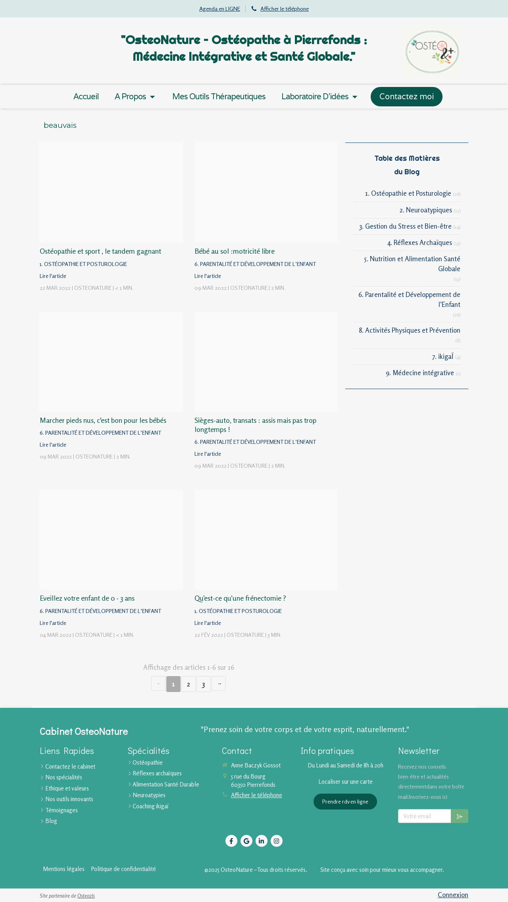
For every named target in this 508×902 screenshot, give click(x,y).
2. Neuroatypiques (426, 210)
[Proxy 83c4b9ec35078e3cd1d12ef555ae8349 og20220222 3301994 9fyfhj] (265, 540)
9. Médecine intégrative (420, 372)
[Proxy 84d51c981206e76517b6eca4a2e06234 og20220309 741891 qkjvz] (111, 362)
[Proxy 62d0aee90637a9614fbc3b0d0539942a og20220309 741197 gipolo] (265, 362)
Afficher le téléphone (284, 8)
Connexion (453, 894)
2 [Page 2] (188, 684)
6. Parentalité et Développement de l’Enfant (409, 299)
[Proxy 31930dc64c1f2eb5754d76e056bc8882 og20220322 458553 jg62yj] (111, 193)
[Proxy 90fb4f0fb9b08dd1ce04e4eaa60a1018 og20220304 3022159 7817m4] (111, 540)
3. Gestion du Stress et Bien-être (406, 226)
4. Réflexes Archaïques (420, 242)
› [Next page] (219, 683)
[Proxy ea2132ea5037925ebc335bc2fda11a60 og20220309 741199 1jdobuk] (265, 193)
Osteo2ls (86, 895)
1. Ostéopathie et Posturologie (408, 193)
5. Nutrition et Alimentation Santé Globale (412, 263)
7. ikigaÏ (443, 356)
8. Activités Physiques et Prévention (409, 330)
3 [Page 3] (203, 684)
